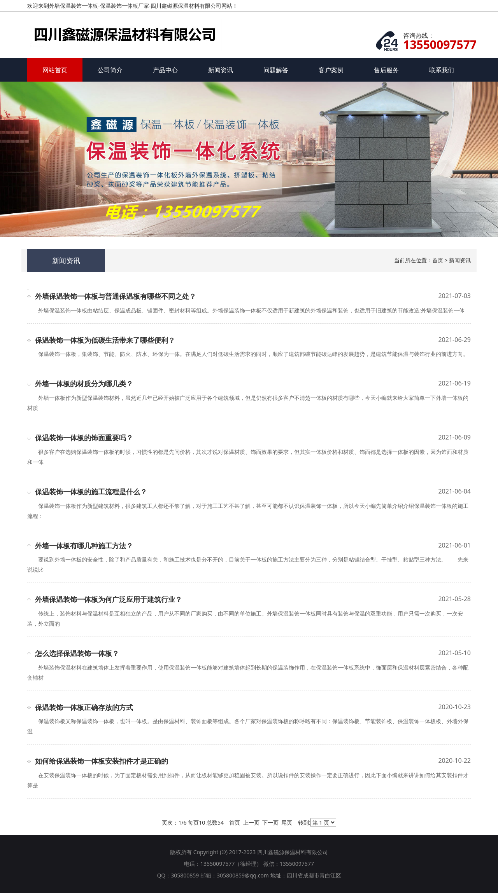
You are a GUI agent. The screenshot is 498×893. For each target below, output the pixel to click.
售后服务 (386, 70)
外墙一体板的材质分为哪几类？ (84, 383)
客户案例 (331, 70)
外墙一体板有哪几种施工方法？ (84, 545)
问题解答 (275, 70)
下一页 (270, 822)
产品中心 (165, 70)
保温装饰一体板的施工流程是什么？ (91, 491)
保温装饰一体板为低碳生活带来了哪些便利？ (105, 340)
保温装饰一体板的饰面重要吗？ (84, 437)
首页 (437, 260)
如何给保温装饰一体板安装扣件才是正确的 (101, 761)
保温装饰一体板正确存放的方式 (84, 707)
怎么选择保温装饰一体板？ (77, 653)
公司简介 (110, 70)
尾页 (286, 822)
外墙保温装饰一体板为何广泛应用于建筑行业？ (108, 599)
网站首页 (54, 70)
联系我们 (441, 70)
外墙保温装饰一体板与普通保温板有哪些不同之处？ (115, 296)
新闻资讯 (220, 70)
